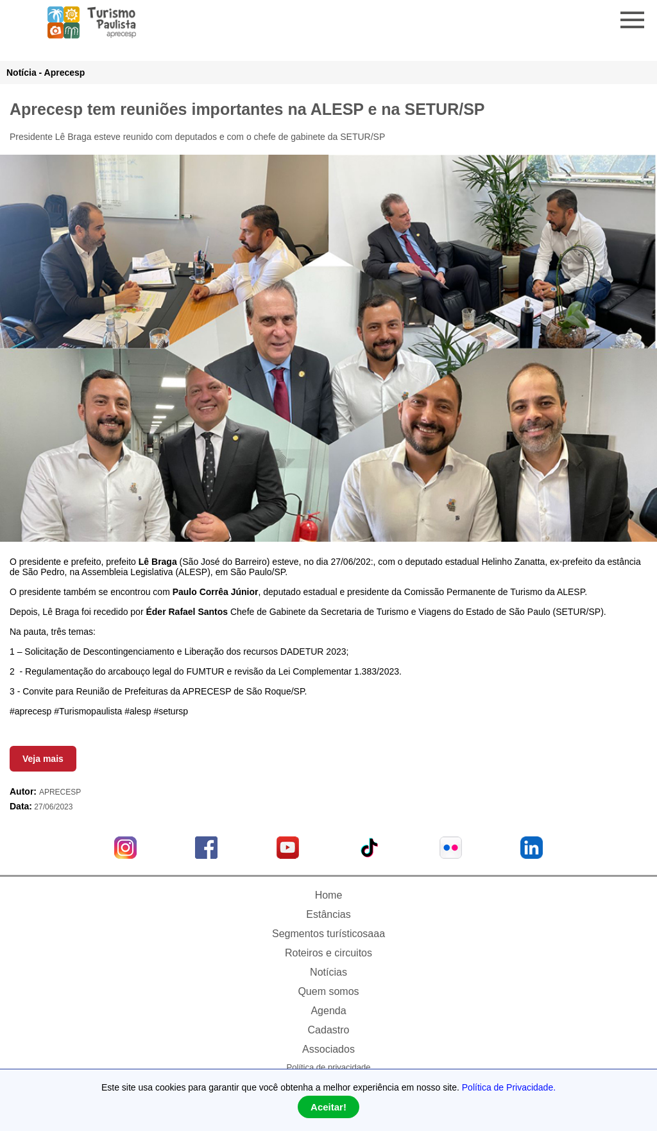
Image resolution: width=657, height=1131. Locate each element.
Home (329, 895)
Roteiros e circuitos (328, 952)
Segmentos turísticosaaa (328, 933)
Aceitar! (328, 1106)
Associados (328, 1049)
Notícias (328, 972)
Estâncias (328, 914)
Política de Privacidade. (509, 1087)
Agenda (328, 1010)
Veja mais (43, 759)
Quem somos (328, 991)
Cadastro (329, 1029)
